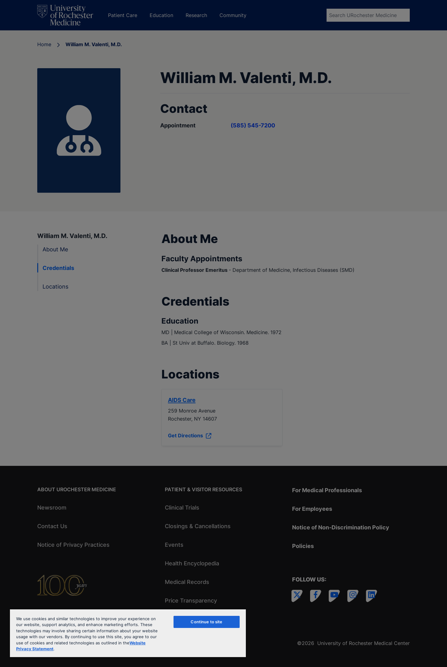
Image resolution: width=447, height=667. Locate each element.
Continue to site (206, 622)
